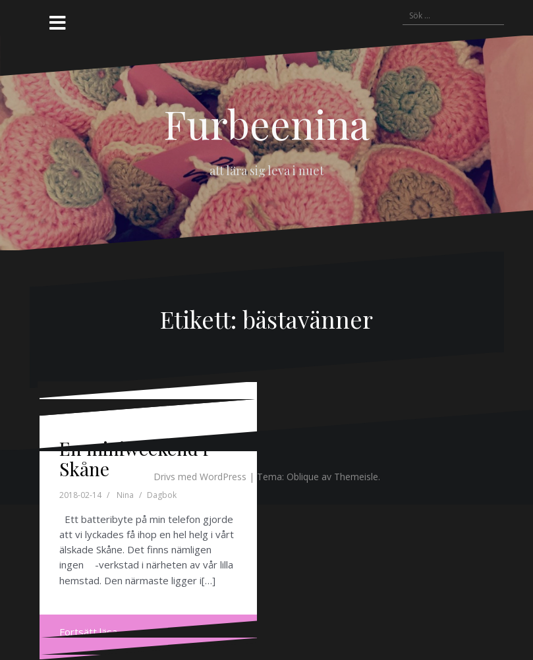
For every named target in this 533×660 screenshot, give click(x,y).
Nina (125, 495)
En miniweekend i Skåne (133, 458)
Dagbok (162, 495)
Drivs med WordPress (200, 476)
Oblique (303, 476)
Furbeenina (266, 123)
